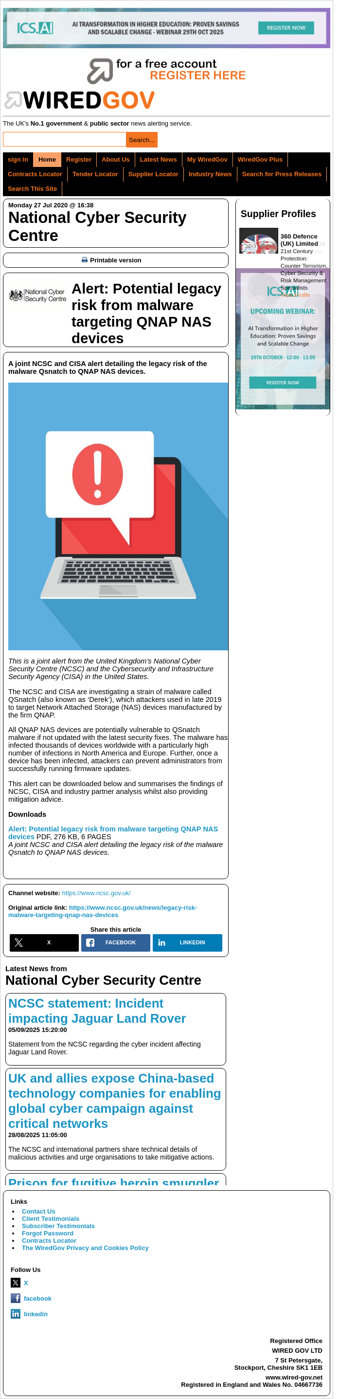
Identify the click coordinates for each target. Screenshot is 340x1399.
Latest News (158, 159)
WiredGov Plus (260, 159)
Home (47, 159)
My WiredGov (207, 159)
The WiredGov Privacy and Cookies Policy (85, 1248)
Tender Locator (95, 174)
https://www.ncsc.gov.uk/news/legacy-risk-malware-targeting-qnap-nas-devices (102, 911)
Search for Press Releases (282, 174)
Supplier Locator (153, 174)
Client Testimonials (50, 1218)
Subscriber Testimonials (58, 1226)
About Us (116, 159)
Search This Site (32, 188)
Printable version (111, 260)
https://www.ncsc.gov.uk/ (96, 893)
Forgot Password (47, 1233)
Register (78, 159)
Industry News (210, 174)
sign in (18, 159)
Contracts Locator (35, 174)
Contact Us (38, 1211)
